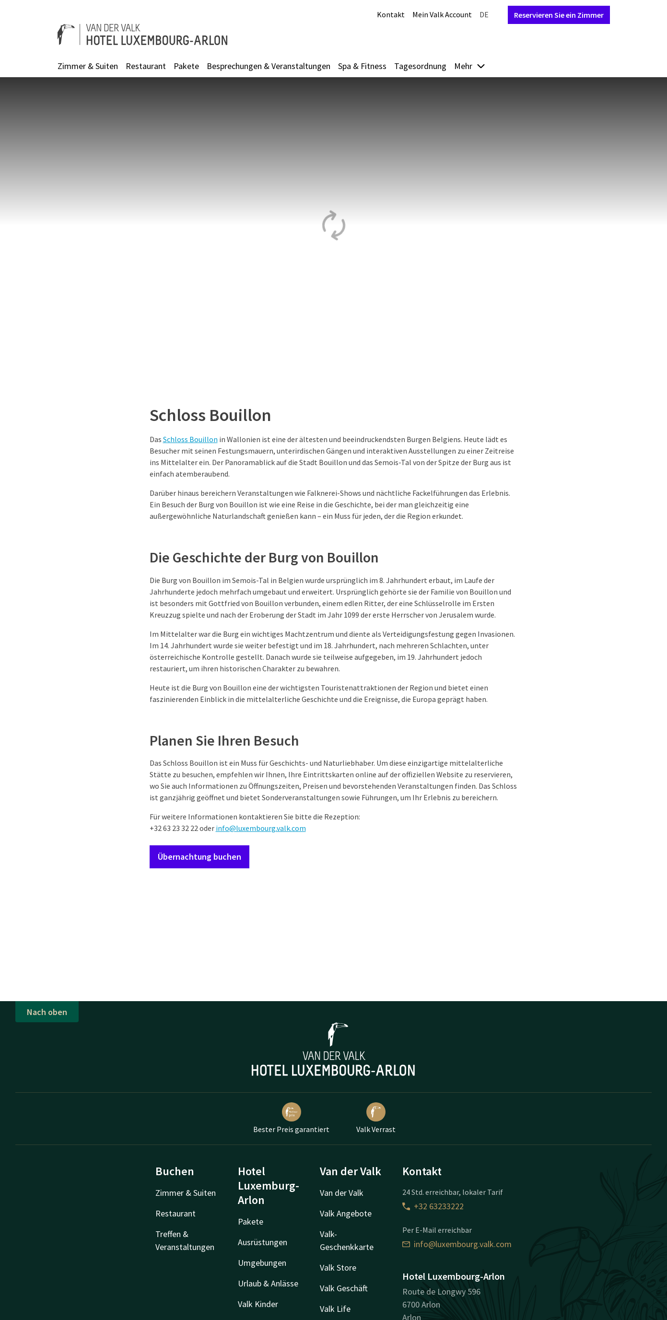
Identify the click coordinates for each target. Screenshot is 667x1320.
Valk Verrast (376, 1118)
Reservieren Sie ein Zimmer (559, 15)
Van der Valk (341, 1192)
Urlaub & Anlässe (268, 1283)
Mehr (470, 65)
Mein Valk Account (442, 14)
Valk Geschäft (344, 1288)
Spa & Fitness (362, 65)
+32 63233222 (433, 1206)
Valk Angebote (346, 1213)
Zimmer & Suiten (88, 65)
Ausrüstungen (262, 1242)
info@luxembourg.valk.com (261, 828)
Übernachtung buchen (199, 856)
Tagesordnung (420, 65)
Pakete (186, 65)
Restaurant (146, 65)
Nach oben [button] (47, 1011)
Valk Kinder (258, 1303)
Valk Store (338, 1267)
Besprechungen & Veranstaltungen (268, 65)
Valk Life (335, 1308)
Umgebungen (262, 1262)
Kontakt (391, 14)
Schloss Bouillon (190, 439)
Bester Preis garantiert (291, 1118)
